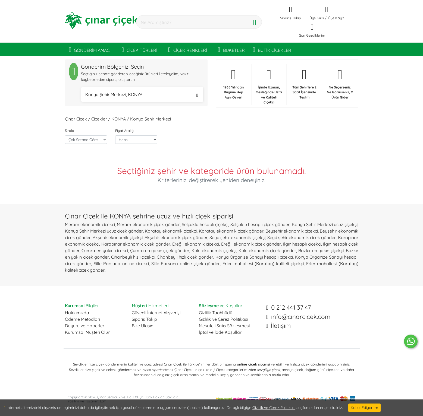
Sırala (69, 130)
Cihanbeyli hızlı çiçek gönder (185, 257)
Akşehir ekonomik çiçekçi (118, 237)
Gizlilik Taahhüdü (215, 312)
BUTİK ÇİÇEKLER (272, 49)
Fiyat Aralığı (124, 130)
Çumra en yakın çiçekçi (105, 250)
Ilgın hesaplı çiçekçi (302, 244)
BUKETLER (231, 49)
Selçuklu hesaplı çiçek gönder (260, 224)
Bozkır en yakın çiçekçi (321, 250)
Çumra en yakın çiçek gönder (159, 250)
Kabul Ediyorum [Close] (364, 407)
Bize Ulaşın (142, 325)
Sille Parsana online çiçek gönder (185, 263)
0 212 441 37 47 (291, 307)
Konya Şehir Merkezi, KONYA (141, 95)
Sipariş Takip (144, 319)
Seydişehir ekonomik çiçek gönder (301, 237)
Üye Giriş (316, 18)
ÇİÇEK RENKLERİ (187, 49)
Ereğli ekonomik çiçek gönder (251, 244)
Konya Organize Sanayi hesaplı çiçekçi (254, 257)
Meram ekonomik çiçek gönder (148, 224)
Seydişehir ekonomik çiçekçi (237, 237)
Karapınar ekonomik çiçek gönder (135, 244)
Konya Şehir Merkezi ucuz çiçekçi (325, 224)
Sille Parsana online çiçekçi (121, 263)
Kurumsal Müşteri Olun (87, 332)
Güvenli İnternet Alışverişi (156, 312)
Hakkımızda (77, 312)
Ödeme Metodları (82, 319)
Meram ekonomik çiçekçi (90, 224)
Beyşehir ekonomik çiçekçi (291, 231)
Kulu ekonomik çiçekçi (214, 250)
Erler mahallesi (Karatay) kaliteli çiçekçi (263, 263)
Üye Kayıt (336, 18)
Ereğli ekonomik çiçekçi (195, 244)
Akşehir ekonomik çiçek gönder (176, 237)
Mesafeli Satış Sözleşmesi (224, 325)
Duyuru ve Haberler (84, 325)
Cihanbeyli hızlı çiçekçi (133, 257)
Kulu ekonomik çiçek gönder (267, 250)
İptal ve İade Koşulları (220, 332)
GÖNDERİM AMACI (90, 49)
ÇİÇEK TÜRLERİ (139, 49)
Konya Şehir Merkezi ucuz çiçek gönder (104, 231)
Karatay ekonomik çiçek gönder (231, 231)
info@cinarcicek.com (300, 316)
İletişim (281, 325)
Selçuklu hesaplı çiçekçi (205, 224)
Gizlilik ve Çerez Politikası (223, 319)
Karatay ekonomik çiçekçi (171, 231)
